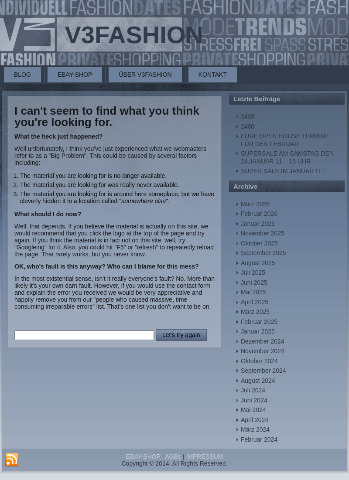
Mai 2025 (253, 292)
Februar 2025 (259, 321)
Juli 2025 (253, 272)
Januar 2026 (258, 223)
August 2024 (258, 380)
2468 (247, 116)
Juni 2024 (254, 400)
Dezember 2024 (262, 341)
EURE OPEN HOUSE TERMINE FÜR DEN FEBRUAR (285, 140)
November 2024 (262, 350)
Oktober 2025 (259, 243)
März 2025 (255, 311)
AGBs (173, 456)
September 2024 (263, 370)
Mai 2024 (253, 409)
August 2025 (258, 262)
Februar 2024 (259, 439)
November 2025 (262, 233)
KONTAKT (212, 74)
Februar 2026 (259, 213)
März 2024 (255, 429)
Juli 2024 (253, 390)
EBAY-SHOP (75, 74)
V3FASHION (134, 34)
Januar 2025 (258, 331)
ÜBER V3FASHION (145, 74)
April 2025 (254, 302)
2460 (247, 126)
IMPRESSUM (204, 456)
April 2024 (254, 419)
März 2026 (255, 204)
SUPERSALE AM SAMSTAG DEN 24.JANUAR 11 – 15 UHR (287, 157)
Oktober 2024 (259, 360)
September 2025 (263, 252)
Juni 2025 (254, 282)
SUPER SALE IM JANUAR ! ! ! (282, 170)
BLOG (22, 74)
